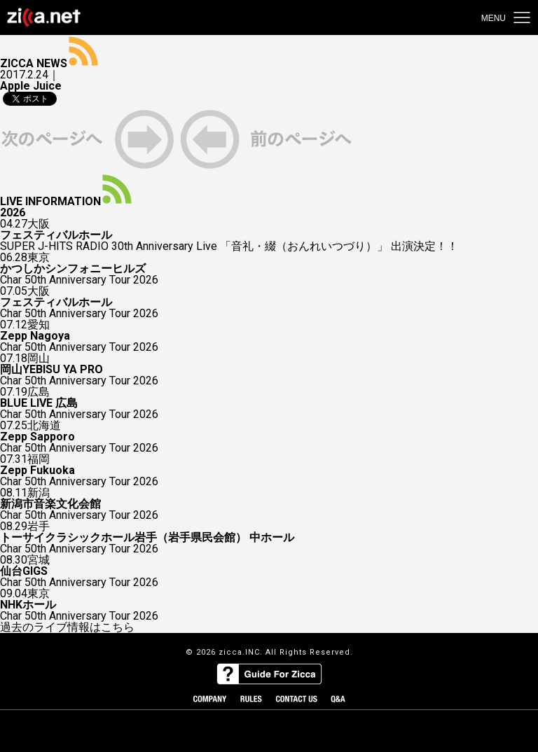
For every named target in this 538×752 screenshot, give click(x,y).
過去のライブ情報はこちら (67, 627)
